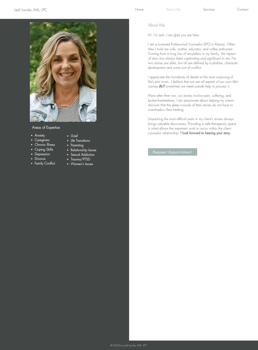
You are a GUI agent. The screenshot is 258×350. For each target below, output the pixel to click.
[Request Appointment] (172, 152)
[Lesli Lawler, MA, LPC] (30, 10)
